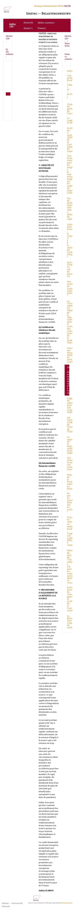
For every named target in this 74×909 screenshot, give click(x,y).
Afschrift (28, 22)
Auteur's (28, 28)
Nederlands (50, 6)
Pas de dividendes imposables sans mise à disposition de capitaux (68, 208)
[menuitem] (12, 25)
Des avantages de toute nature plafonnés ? (68, 288)
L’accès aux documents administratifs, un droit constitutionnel (68, 355)
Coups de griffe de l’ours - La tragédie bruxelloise (68, 113)
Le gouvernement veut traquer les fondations (68, 621)
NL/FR (67, 6)
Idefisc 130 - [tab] (9, 38)
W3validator (66, 903)
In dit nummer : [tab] (9, 53)
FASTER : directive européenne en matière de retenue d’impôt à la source (68, 380)
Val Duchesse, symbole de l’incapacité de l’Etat (68, 424)
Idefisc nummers (46, 22)
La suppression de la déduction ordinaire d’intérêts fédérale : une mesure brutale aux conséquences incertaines (68, 453)
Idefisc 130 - (12, 25)
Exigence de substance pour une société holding (68, 405)
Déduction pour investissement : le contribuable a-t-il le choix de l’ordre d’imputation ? (68, 240)
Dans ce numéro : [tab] (68, 58)
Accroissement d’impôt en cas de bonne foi (68, 269)
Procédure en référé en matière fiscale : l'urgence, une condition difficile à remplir (68, 531)
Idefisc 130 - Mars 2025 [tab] (68, 41)
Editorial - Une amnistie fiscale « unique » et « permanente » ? (68, 85)
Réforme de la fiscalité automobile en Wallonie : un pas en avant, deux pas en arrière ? (68, 493)
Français (39, 6)
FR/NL (60, 6)
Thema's (41, 28)
